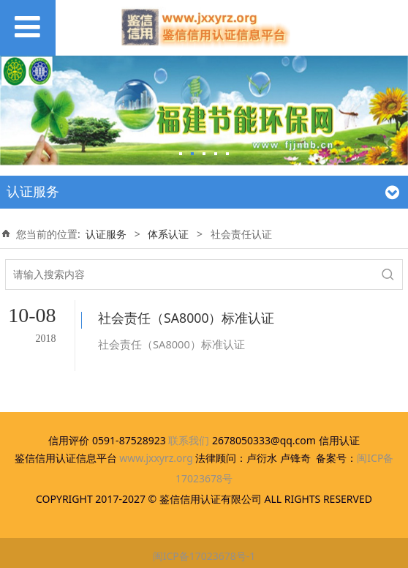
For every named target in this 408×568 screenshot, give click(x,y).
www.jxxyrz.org (156, 453)
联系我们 (188, 435)
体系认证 (168, 234)
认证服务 (106, 234)
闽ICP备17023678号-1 (204, 551)
